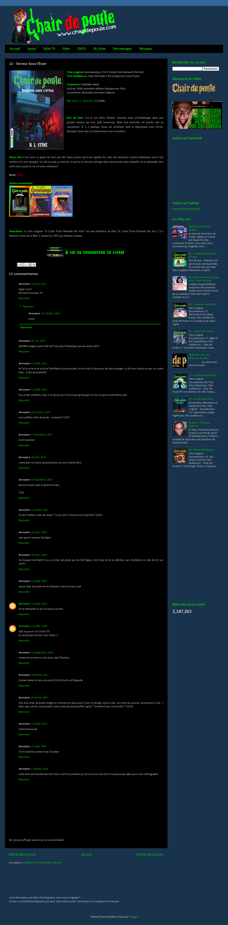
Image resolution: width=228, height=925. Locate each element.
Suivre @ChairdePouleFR (186, 209)
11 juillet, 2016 (39, 604)
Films (66, 49)
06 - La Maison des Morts (203, 304)
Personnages (122, 49)
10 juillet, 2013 (39, 363)
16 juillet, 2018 (39, 724)
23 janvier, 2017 (39, 675)
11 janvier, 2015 (39, 510)
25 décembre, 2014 (42, 480)
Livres (31, 49)
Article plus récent (22, 855)
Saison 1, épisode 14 (84, 101)
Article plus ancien (150, 855)
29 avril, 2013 (38, 284)
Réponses (28, 306)
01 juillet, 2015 (39, 581)
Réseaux (145, 49)
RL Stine (100, 49)
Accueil (15, 49)
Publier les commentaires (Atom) (43, 863)
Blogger (133, 917)
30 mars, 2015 (39, 555)
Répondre (24, 298)
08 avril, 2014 (38, 457)
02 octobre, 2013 (50, 313)
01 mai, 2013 (38, 341)
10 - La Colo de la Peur (201, 399)
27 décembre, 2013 (42, 435)
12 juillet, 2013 (39, 389)
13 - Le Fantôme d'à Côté (202, 375)
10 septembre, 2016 (42, 652)
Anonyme (24, 604)
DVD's (82, 49)
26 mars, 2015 (39, 532)
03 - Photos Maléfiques (201, 450)
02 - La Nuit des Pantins (201, 331)
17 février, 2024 (39, 769)
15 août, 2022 (38, 746)
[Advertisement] (187, 535)
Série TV (49, 49)
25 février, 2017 (39, 697)
